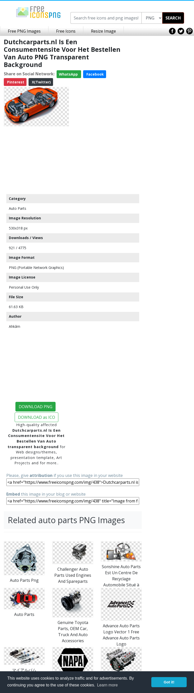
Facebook (94, 74)
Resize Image (103, 31)
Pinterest (15, 82)
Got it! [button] (169, 682)
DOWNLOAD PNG (35, 406)
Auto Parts (17, 208)
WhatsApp (69, 74)
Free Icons (66, 31)
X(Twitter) (41, 82)
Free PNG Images (24, 31)
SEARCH (173, 18)
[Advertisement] (36, 160)
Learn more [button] (107, 685)
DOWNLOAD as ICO (36, 417)
